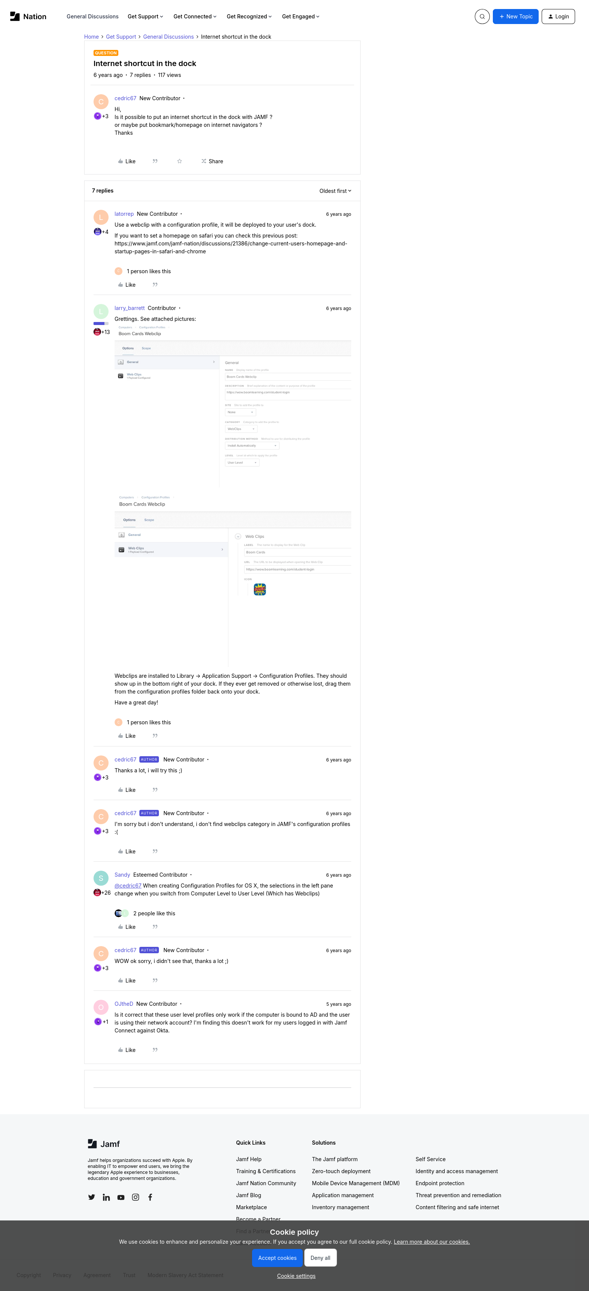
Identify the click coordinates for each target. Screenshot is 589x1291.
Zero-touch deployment (341, 1171)
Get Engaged (301, 16)
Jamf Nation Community (266, 1183)
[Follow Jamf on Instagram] (135, 1197)
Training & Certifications (266, 1171)
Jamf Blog (248, 1195)
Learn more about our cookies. (432, 1241)
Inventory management (340, 1207)
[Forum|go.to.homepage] (28, 16)
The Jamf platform (335, 1159)
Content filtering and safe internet (457, 1207)
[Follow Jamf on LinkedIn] (106, 1197)
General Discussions (93, 16)
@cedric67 (128, 885)
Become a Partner (258, 1219)
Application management (343, 1195)
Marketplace (251, 1207)
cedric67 (125, 98)
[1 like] (143, 271)
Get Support (146, 16)
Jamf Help (249, 1159)
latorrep (124, 214)
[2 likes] (145, 913)
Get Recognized (250, 16)
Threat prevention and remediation (458, 1195)
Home (91, 36)
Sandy (122, 874)
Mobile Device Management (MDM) (356, 1183)
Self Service (431, 1159)
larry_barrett (130, 308)
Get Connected (196, 16)
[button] (516, 16)
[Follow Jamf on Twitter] (91, 1197)
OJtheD (124, 1004)
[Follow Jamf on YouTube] (121, 1197)
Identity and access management (457, 1171)
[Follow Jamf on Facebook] (150, 1197)
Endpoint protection (440, 1183)
